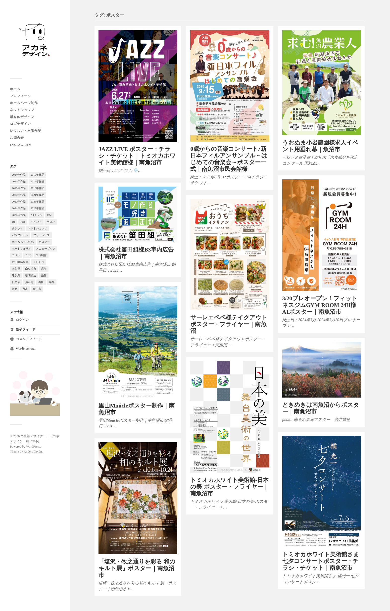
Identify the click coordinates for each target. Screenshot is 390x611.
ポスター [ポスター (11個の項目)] (44, 241)
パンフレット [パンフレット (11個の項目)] (20, 235)
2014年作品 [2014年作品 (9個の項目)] (19, 174)
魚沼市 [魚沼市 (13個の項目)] (37, 288)
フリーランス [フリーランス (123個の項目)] (41, 235)
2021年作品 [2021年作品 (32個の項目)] (37, 194)
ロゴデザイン (20, 124)
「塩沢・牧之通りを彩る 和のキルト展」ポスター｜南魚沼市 (136, 568)
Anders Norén (33, 451)
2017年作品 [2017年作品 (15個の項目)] (37, 181)
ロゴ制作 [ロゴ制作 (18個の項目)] (41, 255)
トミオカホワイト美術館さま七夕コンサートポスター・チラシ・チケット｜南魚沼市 (320, 561)
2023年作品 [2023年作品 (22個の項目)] (37, 201)
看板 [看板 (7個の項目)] (41, 282)
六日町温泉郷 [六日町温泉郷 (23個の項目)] (20, 261)
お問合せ (17, 138)
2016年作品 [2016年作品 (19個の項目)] (19, 181)
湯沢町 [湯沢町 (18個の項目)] (29, 282)
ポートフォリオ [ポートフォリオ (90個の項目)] (21, 248)
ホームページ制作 (24, 103)
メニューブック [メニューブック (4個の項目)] (45, 248)
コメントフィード (29, 339)
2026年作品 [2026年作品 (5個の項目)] (19, 214)
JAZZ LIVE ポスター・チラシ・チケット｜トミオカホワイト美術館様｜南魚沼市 (137, 156)
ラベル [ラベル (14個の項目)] (16, 255)
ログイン (22, 319)
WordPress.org (25, 348)
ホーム (15, 89)
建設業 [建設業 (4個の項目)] (16, 275)
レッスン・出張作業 (25, 131)
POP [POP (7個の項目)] (22, 221)
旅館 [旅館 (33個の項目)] (44, 275)
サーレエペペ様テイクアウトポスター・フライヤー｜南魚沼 (228, 324)
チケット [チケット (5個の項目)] (17, 228)
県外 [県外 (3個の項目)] (51, 282)
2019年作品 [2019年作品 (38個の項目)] (37, 188)
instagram (21, 145)
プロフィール (20, 96)
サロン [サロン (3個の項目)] (51, 221)
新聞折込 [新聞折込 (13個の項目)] (30, 275)
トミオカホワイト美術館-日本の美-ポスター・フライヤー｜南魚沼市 (229, 487)
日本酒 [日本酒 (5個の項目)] (16, 282)
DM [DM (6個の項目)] (49, 214)
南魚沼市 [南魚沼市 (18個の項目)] (30, 268)
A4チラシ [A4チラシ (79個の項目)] (36, 214)
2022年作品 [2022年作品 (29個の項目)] (19, 201)
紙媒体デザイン (22, 117)
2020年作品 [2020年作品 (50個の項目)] (19, 194)
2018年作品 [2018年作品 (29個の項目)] (19, 188)
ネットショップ (22, 110)
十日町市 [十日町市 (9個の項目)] (38, 261)
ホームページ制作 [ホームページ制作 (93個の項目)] (23, 241)
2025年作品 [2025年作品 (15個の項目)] (37, 208)
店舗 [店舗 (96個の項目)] (44, 268)
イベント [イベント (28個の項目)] (36, 221)
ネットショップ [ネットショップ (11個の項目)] (37, 228)
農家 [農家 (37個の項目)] (25, 288)
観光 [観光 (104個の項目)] (14, 288)
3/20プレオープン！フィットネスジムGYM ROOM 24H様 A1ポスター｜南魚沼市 (319, 305)
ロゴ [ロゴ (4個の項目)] (28, 255)
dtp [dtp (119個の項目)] (13, 221)
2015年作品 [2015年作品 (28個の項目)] (37, 174)
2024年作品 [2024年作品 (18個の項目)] (19, 208)
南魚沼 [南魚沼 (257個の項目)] (16, 268)
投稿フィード (25, 329)
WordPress (33, 446)
